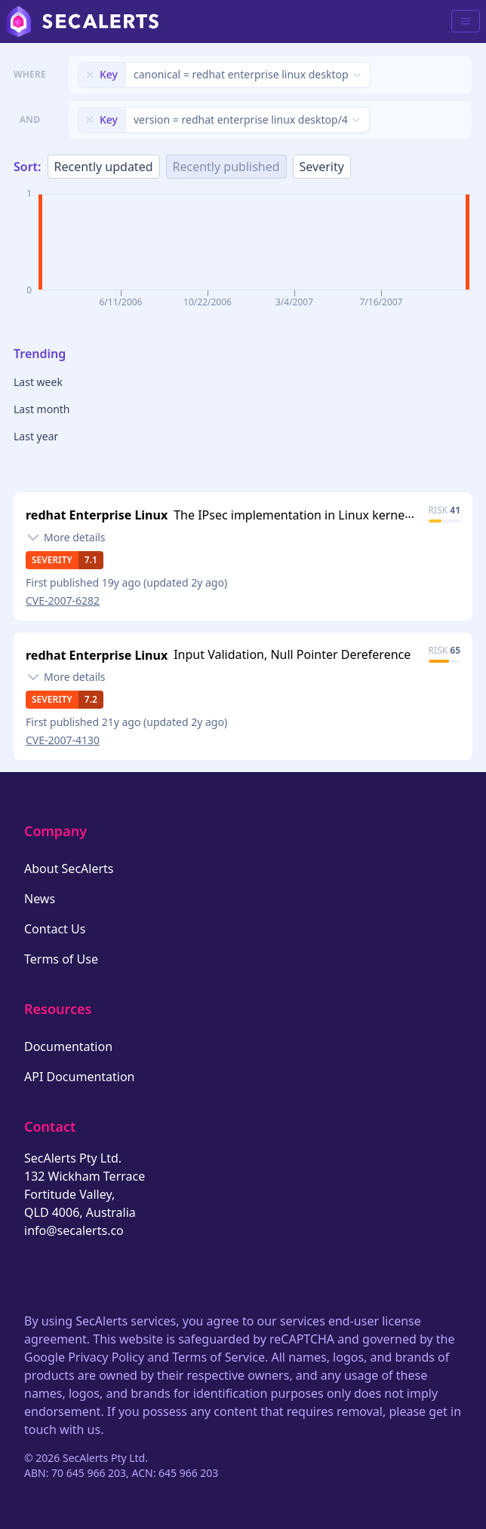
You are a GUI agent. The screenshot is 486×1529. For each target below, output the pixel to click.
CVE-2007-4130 (63, 740)
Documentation (68, 1046)
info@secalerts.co (74, 1230)
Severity (322, 166)
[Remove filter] (89, 74)
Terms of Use (61, 959)
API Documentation (79, 1076)
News (39, 898)
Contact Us (54, 929)
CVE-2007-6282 (63, 600)
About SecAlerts (68, 868)
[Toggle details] (66, 537)
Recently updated (103, 166)
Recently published (226, 166)
